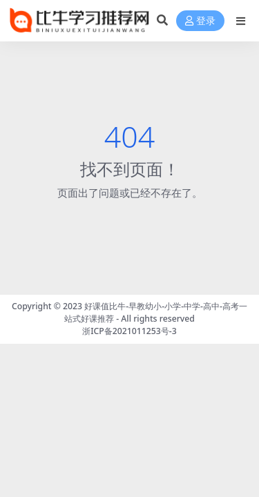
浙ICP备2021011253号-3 (129, 331)
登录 (200, 21)
